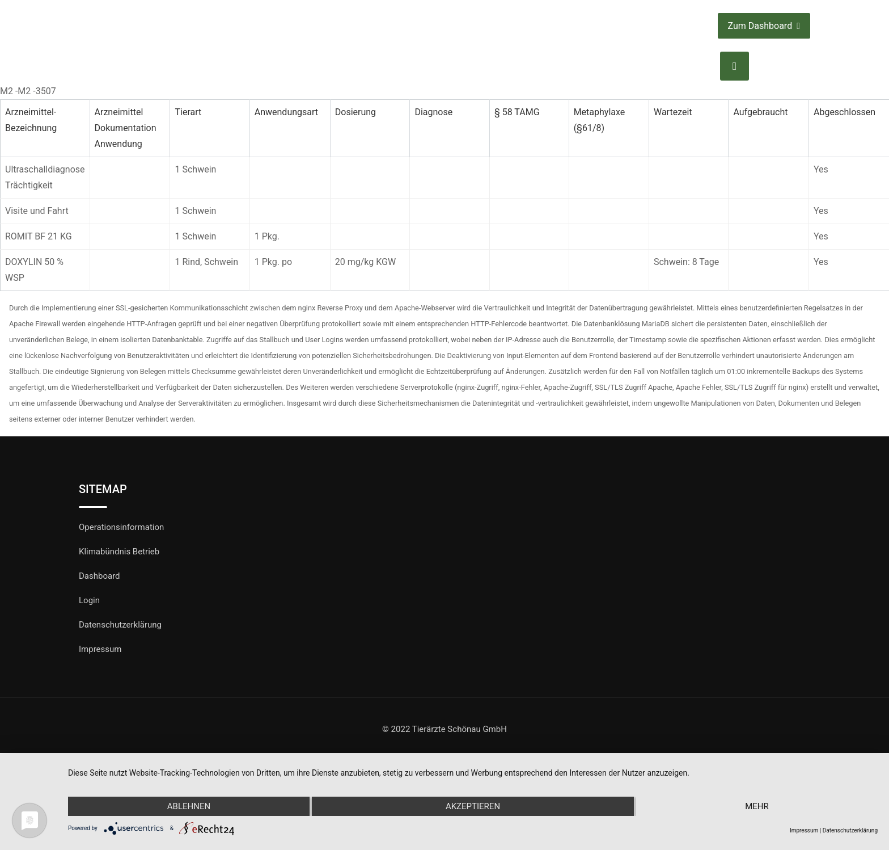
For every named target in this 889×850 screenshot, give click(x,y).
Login (89, 600)
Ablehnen (188, 806)
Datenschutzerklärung (120, 625)
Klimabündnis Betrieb (119, 551)
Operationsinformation (121, 527)
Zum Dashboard (764, 25)
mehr (757, 806)
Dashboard (99, 576)
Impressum (100, 649)
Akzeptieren (473, 806)
